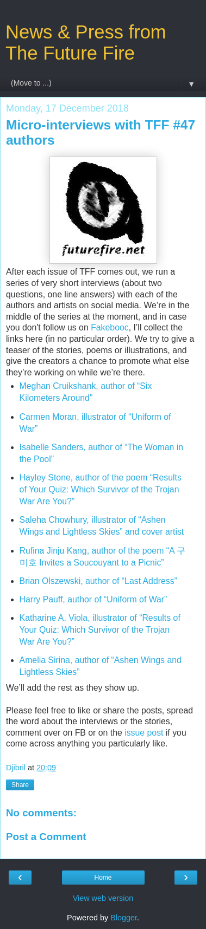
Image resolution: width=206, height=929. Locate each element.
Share (20, 785)
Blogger (123, 917)
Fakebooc (110, 327)
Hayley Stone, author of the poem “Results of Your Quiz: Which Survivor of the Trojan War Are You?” (101, 489)
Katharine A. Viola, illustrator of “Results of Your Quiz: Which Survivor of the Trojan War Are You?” (100, 629)
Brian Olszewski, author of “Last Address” (98, 581)
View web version (103, 898)
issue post (143, 732)
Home (102, 877)
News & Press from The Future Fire (85, 42)
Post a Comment (46, 836)
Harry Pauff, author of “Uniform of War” (93, 599)
